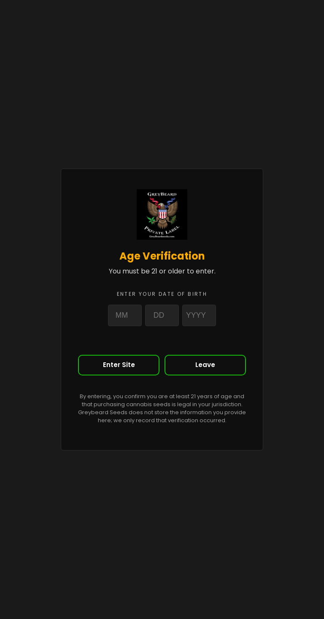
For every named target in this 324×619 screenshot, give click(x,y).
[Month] (125, 315)
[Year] (199, 315)
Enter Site (119, 364)
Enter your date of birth (162, 293)
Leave (205, 364)
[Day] (162, 315)
